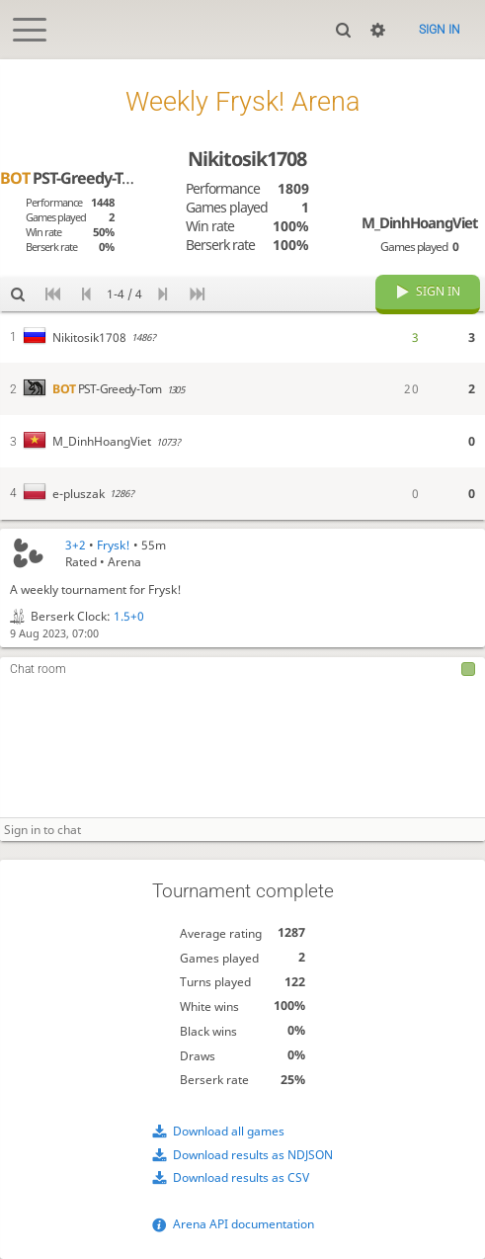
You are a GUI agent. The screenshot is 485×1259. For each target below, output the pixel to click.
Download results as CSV (241, 1177)
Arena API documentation (243, 1224)
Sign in (439, 30)
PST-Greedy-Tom (72, 178)
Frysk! (113, 545)
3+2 (75, 545)
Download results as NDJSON (253, 1154)
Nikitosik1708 (247, 158)
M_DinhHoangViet (419, 222)
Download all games (228, 1131)
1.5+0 (129, 616)
